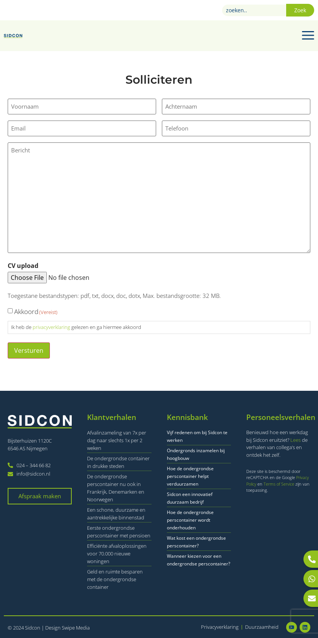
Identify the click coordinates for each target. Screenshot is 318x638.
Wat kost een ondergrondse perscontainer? (196, 541)
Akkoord (36, 311)
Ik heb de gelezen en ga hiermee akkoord (76, 327)
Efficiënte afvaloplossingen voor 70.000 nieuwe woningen (117, 553)
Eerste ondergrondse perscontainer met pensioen (118, 531)
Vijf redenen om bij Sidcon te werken (197, 436)
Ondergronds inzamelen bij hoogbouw (196, 454)
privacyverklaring (51, 327)
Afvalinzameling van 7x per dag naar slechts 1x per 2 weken (116, 440)
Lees (295, 439)
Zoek (300, 10)
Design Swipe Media (67, 627)
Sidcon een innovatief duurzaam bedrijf (190, 498)
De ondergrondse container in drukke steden (118, 462)
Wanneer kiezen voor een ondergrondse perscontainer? (198, 559)
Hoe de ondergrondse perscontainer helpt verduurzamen (190, 476)
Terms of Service (279, 483)
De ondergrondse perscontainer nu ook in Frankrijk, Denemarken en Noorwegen (115, 487)
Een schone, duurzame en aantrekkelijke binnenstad (116, 513)
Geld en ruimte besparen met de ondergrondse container (115, 579)
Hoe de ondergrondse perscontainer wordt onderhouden (190, 520)
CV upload (23, 265)
